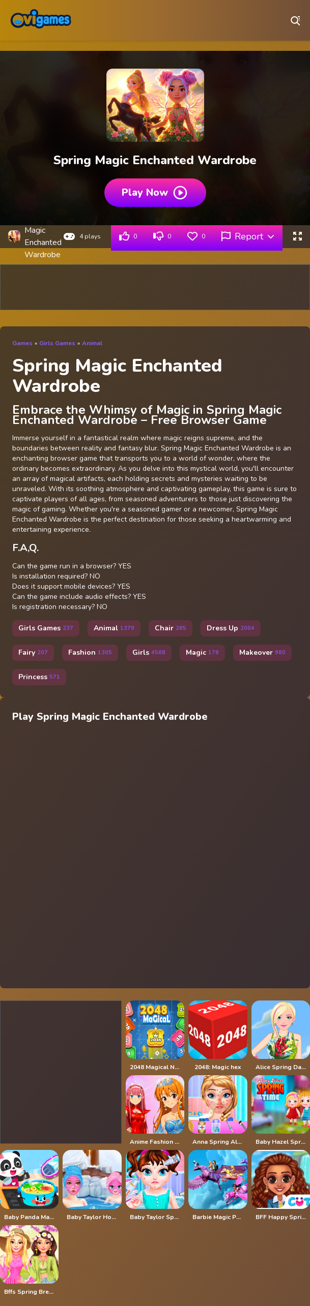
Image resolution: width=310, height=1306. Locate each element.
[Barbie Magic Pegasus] (217, 1185)
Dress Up (231, 628)
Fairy (33, 652)
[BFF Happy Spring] (280, 1185)
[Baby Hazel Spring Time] (280, 1110)
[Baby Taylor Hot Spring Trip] (92, 1185)
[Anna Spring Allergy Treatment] (217, 1110)
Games (22, 343)
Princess (39, 677)
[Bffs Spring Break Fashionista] (29, 1260)
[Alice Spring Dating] (280, 1035)
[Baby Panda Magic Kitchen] (29, 1185)
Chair (170, 628)
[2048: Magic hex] (217, 1035)
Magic (202, 652)
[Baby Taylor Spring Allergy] (155, 1185)
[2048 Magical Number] (155, 1035)
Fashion (90, 652)
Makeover (262, 652)
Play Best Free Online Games (40, 20)
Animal (92, 343)
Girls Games (57, 343)
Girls (148, 652)
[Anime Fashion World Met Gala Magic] (155, 1110)
